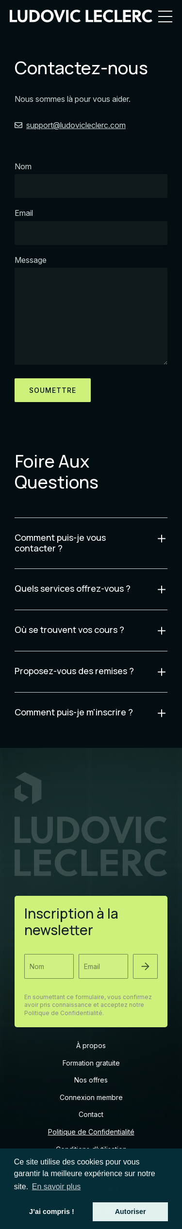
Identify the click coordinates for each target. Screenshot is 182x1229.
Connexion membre (91, 1097)
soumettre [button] (52, 390)
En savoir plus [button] (56, 1186)
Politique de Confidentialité (91, 1132)
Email (24, 213)
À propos (91, 1045)
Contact (91, 1114)
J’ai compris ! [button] (51, 1211)
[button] (145, 966)
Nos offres (91, 1080)
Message (31, 260)
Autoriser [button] (130, 1211)
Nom (23, 166)
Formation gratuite (91, 1063)
